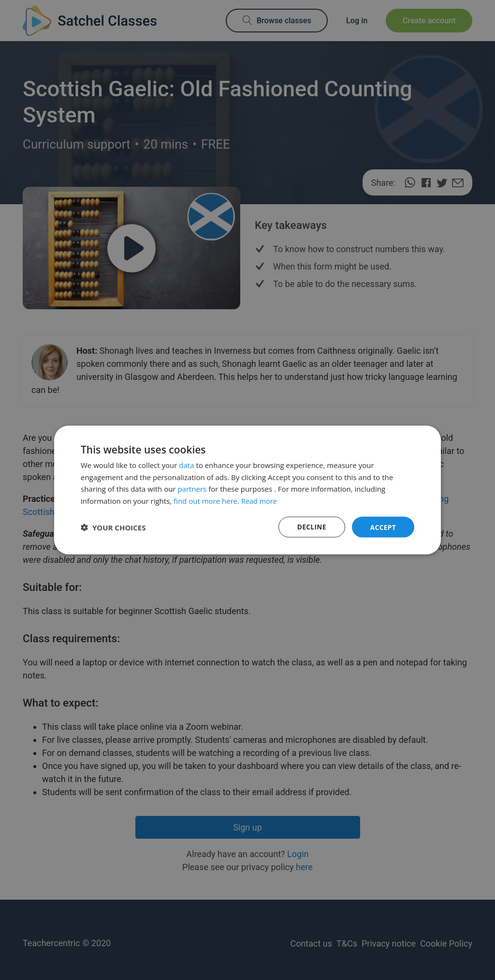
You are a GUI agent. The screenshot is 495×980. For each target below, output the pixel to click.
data (186, 464)
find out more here (205, 500)
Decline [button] (311, 526)
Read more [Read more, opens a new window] (259, 500)
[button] (113, 527)
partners (191, 488)
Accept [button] (382, 526)
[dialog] (247, 490)
